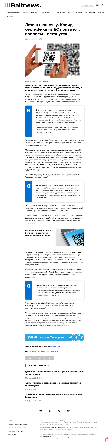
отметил (58, 325)
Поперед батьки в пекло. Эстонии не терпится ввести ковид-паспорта (38, 233)
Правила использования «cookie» (17, 428)
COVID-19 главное (52, 351)
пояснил (39, 295)
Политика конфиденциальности (17, 424)
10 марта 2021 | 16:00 (33, 401)
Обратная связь (12, 435)
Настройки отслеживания (15, 431)
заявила (61, 260)
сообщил (47, 99)
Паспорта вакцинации (40, 81)
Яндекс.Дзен (55, 347)
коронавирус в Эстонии (37, 351)
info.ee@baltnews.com (46, 436)
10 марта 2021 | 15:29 (33, 389)
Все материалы (87, 5)
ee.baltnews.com (55, 428)
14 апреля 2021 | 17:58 (33, 378)
